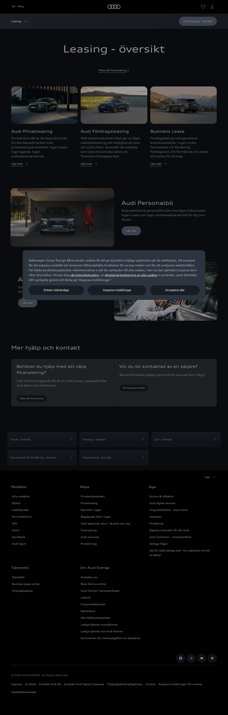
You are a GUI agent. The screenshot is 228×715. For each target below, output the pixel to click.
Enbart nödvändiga (56, 290)
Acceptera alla (174, 290)
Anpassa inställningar (117, 290)
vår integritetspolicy (84, 275)
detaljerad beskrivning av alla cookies (131, 275)
